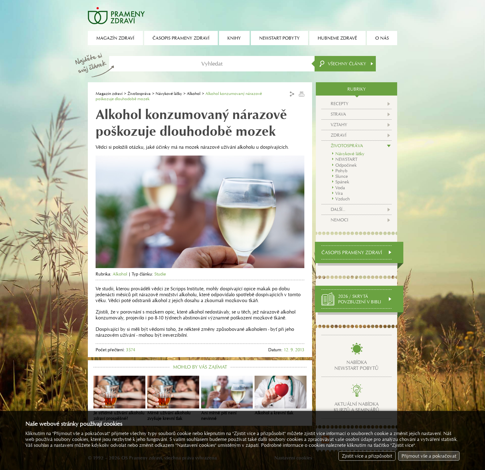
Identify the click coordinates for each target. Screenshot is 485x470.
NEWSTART (346, 159)
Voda (340, 187)
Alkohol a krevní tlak (281, 396)
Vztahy (339, 124)
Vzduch (342, 199)
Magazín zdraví (109, 93)
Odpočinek (346, 165)
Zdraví (338, 135)
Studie (160, 274)
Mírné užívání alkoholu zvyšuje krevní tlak (173, 398)
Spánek (342, 182)
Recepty (340, 103)
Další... (338, 209)
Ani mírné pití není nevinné (227, 398)
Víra (339, 193)
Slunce (341, 176)
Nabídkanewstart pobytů (356, 365)
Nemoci (339, 220)
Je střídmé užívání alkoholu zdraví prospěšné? (119, 398)
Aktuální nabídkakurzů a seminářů (356, 407)
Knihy (234, 38)
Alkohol (193, 93)
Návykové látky (169, 93)
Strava (338, 114)
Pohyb (341, 170)
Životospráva (139, 93)
